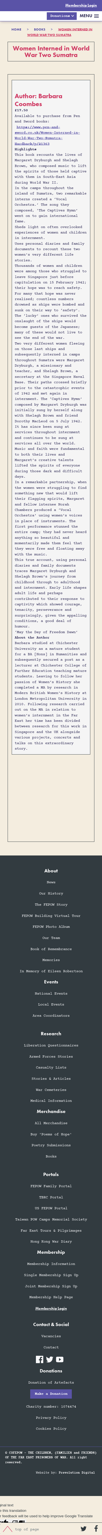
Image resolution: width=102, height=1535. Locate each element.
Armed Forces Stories (51, 1056)
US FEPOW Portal (51, 1208)
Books (51, 1156)
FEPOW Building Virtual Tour (51, 915)
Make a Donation (51, 1394)
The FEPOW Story (51, 905)
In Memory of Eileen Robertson (51, 971)
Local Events (51, 1004)
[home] (9, 16)
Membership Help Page (51, 1297)
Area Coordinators (51, 1016)
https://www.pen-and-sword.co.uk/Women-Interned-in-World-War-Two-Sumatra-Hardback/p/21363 (47, 135)
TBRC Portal (51, 1197)
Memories (51, 960)
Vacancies (51, 1336)
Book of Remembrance (51, 949)
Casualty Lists (51, 1067)
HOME (16, 29)
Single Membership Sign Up (51, 1275)
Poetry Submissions (51, 1145)
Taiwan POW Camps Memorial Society (51, 1219)
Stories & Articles (51, 1079)
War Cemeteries (51, 1090)
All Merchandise (51, 1123)
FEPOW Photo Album (51, 927)
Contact (51, 1347)
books (39, 29)
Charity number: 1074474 (51, 1407)
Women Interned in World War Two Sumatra (59, 32)
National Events (51, 993)
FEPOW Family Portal (51, 1186)
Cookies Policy (51, 1429)
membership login (51, 1308)
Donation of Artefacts (51, 1382)
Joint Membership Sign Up (51, 1286)
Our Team (51, 938)
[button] (61, 16)
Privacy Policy (51, 1417)
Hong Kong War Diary (51, 1241)
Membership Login (81, 5)
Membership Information (51, 1264)
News (51, 882)
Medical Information (51, 1101)
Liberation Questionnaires (51, 1045)
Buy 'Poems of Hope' (51, 1134)
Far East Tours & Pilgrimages (51, 1230)
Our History (51, 893)
